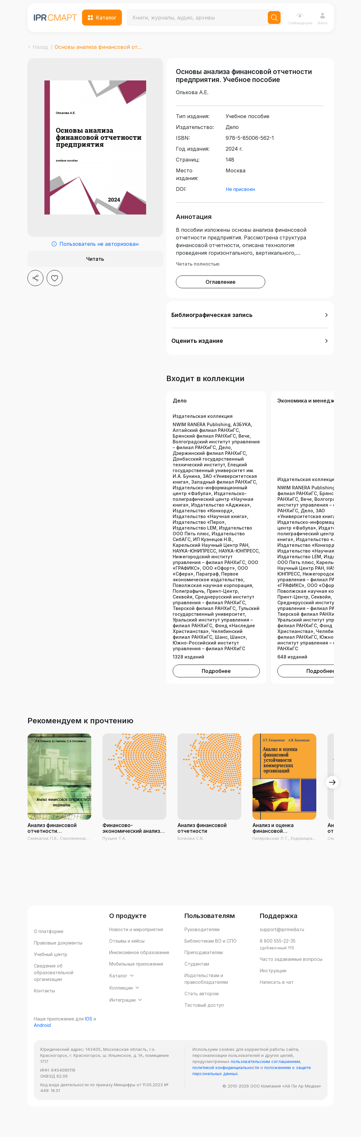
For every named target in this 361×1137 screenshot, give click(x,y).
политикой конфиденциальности (225, 1093)
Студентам (196, 976)
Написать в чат (277, 995)
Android (42, 1050)
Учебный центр (50, 967)
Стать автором (201, 1006)
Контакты (44, 1003)
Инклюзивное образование (139, 965)
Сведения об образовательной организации (53, 985)
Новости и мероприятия (136, 942)
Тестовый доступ (204, 1017)
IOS (88, 1044)
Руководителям (202, 942)
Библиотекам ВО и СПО (210, 953)
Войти (322, 18)
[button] (250, 328)
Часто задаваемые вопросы (291, 972)
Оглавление (221, 294)
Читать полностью (198, 276)
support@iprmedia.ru (282, 942)
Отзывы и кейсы (127, 953)
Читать (95, 259)
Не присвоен (240, 202)
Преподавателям (203, 965)
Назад (38, 47)
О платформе (48, 944)
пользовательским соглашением (265, 1086)
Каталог (102, 17)
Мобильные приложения (136, 976)
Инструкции (273, 983)
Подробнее (216, 684)
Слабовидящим (300, 18)
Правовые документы (58, 955)
